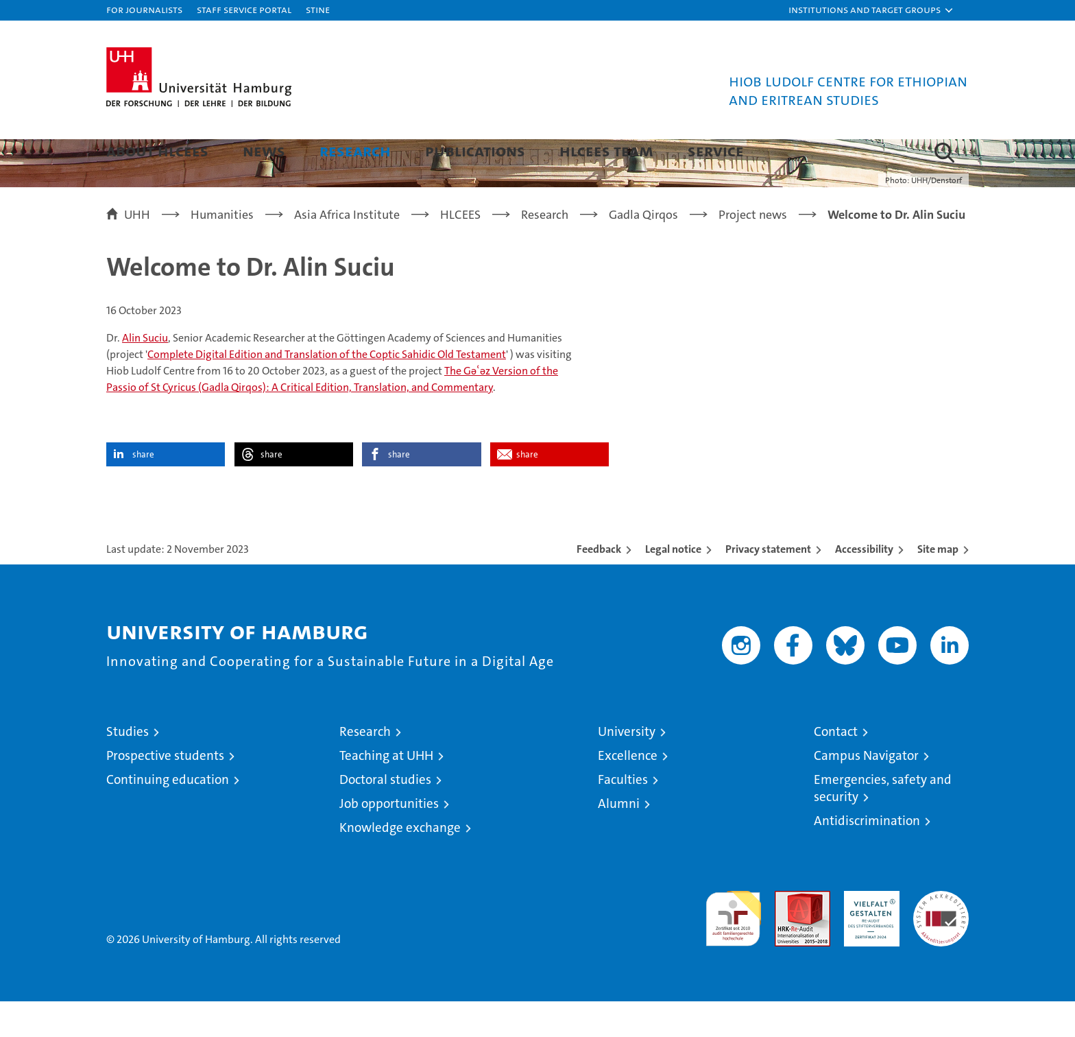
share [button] (143, 490)
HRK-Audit (868, 934)
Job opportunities (389, 839)
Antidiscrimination (867, 856)
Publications (475, 150)
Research (355, 150)
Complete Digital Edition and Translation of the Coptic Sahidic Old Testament (326, 390)
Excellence (627, 791)
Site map (937, 584)
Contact (836, 767)
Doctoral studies (385, 815)
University (626, 767)
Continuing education (167, 815)
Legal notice (673, 584)
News (264, 150)
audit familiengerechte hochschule (733, 948)
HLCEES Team (606, 150)
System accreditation (941, 941)
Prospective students (165, 791)
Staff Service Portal (244, 9)
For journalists (144, 9)
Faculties (623, 815)
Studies (127, 767)
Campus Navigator (866, 791)
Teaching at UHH (386, 791)
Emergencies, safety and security (883, 824)
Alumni (619, 839)
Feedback (599, 584)
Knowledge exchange (400, 863)
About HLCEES (157, 150)
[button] (871, 10)
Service (716, 150)
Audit (788, 934)
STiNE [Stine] (318, 9)
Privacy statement (768, 584)
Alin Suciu (145, 373)
